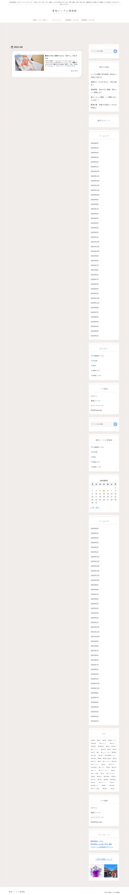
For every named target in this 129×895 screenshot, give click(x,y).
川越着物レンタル (98, 356)
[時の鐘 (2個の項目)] (114, 761)
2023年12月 (95, 171)
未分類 (95, 360)
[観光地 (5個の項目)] (103, 749)
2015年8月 (95, 308)
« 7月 (92, 507)
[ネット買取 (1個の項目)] (95, 773)
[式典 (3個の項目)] (101, 755)
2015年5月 (95, 322)
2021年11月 (95, 247)
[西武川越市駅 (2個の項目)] (107, 758)
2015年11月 (95, 303)
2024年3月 (95, 157)
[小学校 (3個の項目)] (94, 755)
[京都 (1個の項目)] (113, 782)
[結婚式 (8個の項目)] (94, 746)
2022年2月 (95, 232)
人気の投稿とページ (103, 859)
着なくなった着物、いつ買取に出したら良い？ (104, 98)
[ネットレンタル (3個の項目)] (105, 752)
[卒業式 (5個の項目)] (114, 746)
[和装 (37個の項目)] (99, 740)
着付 (94, 365)
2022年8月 (95, 204)
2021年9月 (95, 256)
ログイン (94, 396)
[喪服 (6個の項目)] (107, 746)
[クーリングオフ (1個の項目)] (104, 770)
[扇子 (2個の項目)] (99, 761)
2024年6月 (95, 143)
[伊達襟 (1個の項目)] (113, 785)
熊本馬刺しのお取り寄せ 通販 (101, 844)
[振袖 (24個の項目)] (104, 740)
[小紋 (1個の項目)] (103, 773)
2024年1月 (95, 167)
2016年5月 (95, 284)
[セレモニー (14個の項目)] (104, 743)
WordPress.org (96, 410)
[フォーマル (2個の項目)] (106, 761)
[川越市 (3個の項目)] (94, 758)
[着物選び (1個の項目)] (113, 779)
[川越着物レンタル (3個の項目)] (111, 755)
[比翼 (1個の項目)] (113, 788)
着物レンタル (97, 375)
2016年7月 (95, 279)
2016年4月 (95, 289)
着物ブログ (96, 370)
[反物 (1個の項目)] (108, 767)
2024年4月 (95, 153)
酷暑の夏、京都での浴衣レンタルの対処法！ (104, 106)
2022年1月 (95, 237)
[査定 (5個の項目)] (109, 749)
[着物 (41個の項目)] (93, 740)
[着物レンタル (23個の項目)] (112, 740)
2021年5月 (95, 275)
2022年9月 (95, 200)
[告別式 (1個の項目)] (114, 767)
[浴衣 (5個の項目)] (114, 749)
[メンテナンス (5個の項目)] (95, 749)
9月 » (98, 507)
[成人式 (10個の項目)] (113, 743)
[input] (102, 51)
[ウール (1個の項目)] (94, 770)
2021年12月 (95, 242)
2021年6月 (95, 270)
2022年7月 (95, 209)
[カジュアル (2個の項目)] (96, 764)
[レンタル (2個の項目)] (101, 767)
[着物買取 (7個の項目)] (101, 746)
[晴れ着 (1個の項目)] (99, 776)
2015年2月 (95, 336)
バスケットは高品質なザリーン (101, 847)
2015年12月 (95, 298)
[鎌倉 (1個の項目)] (105, 785)
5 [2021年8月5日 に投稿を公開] (103, 491)
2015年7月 (95, 312)
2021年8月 (95, 261)
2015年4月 (95, 326)
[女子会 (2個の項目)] (94, 761)
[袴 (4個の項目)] (98, 752)
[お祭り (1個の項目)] (94, 779)
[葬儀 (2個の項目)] (99, 758)
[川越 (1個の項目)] (100, 779)
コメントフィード (97, 405)
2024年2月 (95, 162)
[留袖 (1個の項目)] (93, 776)
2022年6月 (95, 214)
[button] (115, 51)
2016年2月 (95, 293)
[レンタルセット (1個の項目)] (111, 773)
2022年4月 (95, 223)
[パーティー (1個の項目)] (104, 782)
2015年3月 (95, 331)
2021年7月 (95, 265)
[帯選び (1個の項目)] (114, 776)
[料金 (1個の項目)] (114, 770)
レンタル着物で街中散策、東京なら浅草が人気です (104, 76)
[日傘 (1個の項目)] (94, 782)
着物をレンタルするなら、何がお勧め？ (104, 83)
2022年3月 (95, 228)
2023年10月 (95, 181)
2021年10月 (95, 251)
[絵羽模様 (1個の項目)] (106, 776)
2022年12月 (95, 185)
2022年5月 (95, 218)
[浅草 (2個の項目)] (104, 764)
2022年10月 (95, 195)
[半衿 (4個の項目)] (93, 752)
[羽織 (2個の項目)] (114, 758)
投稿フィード (96, 401)
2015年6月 (95, 317)
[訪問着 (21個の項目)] (95, 743)
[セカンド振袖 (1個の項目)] (96, 788)
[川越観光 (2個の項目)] (94, 767)
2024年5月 (95, 148)
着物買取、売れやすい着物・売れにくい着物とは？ (104, 91)
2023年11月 (95, 176)
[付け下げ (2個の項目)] (112, 764)
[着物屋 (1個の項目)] (106, 779)
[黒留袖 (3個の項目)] (114, 752)
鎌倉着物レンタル (96, 841)
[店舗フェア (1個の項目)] (96, 785)
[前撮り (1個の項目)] (106, 788)
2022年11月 (95, 190)
